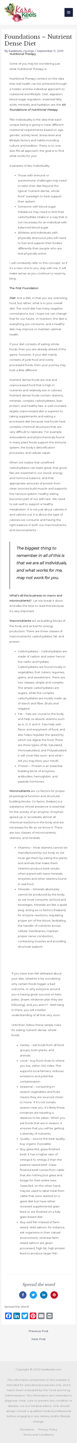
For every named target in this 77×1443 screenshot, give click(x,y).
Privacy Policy (47, 1429)
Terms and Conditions (38, 1434)
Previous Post (38, 1331)
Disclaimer (27, 1429)
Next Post (38, 1339)
